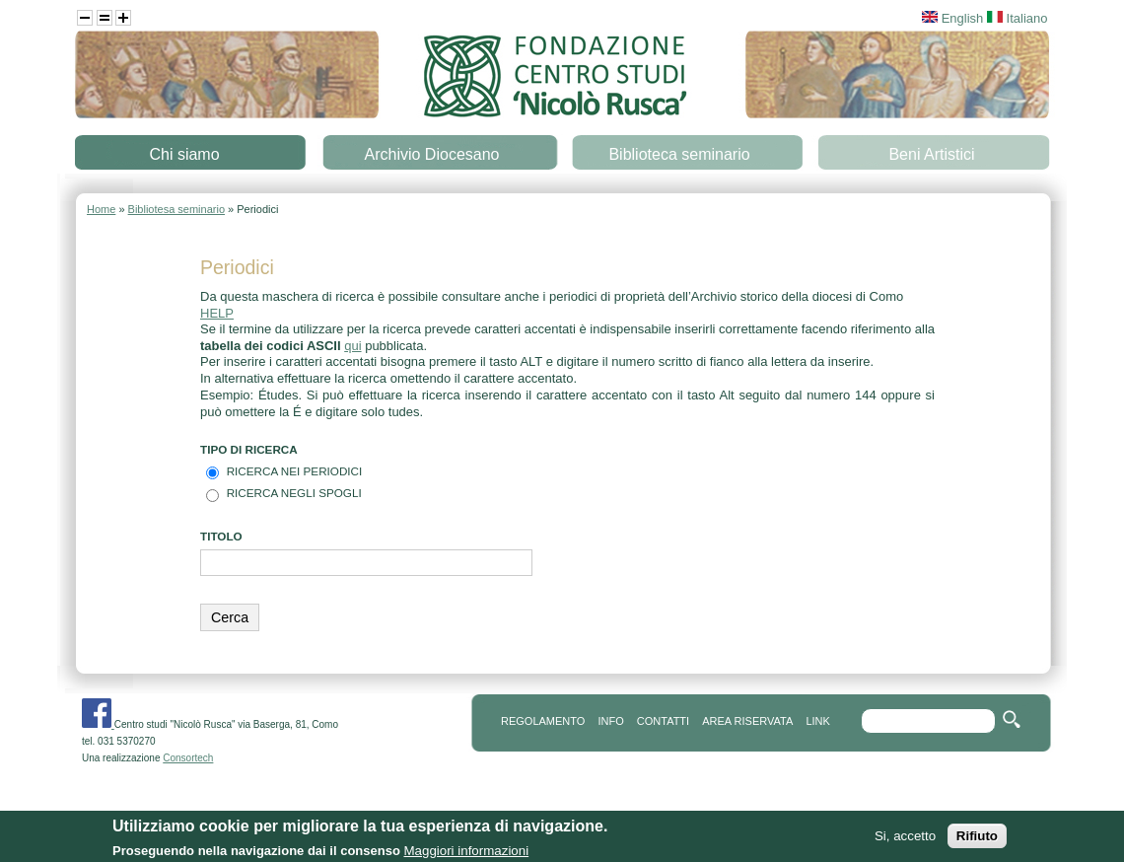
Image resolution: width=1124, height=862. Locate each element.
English (952, 18)
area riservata (747, 721)
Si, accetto (905, 843)
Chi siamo (184, 154)
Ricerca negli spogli (294, 492)
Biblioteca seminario (678, 154)
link (817, 721)
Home (101, 209)
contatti (663, 721)
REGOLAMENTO (543, 721)
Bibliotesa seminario (176, 209)
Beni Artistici (931, 154)
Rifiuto (977, 843)
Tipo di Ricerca (249, 449)
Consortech (188, 758)
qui (352, 345)
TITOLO (221, 536)
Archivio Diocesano (432, 154)
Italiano (1017, 18)
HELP (217, 313)
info (610, 721)
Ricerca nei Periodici (295, 471)
